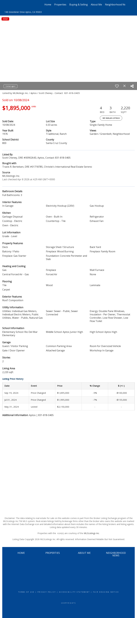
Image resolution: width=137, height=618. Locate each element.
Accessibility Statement (74, 592)
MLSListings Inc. (92, 533)
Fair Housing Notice (106, 592)
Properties (60, 4)
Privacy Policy (47, 592)
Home (47, 4)
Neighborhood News (117, 4)
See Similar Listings (111, 118)
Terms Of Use (26, 592)
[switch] (117, 86)
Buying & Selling (78, 4)
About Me (96, 4)
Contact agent (10, 86)
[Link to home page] (13, 4)
